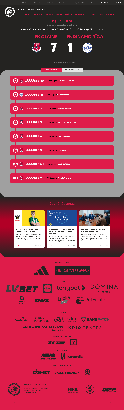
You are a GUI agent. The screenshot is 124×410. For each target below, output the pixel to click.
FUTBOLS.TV (103, 3)
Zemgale (48, 2)
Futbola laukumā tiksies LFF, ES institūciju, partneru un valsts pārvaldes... (61, 231)
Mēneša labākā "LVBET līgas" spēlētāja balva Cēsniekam (27, 230)
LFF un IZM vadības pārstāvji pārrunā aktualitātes (93, 230)
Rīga (90, 2)
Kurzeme (22, 2)
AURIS (114, 403)
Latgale (60, 2)
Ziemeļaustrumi (76, 2)
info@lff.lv (32, 392)
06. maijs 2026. (29, 245)
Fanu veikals (117, 3)
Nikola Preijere (64, 109)
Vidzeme (35, 2)
